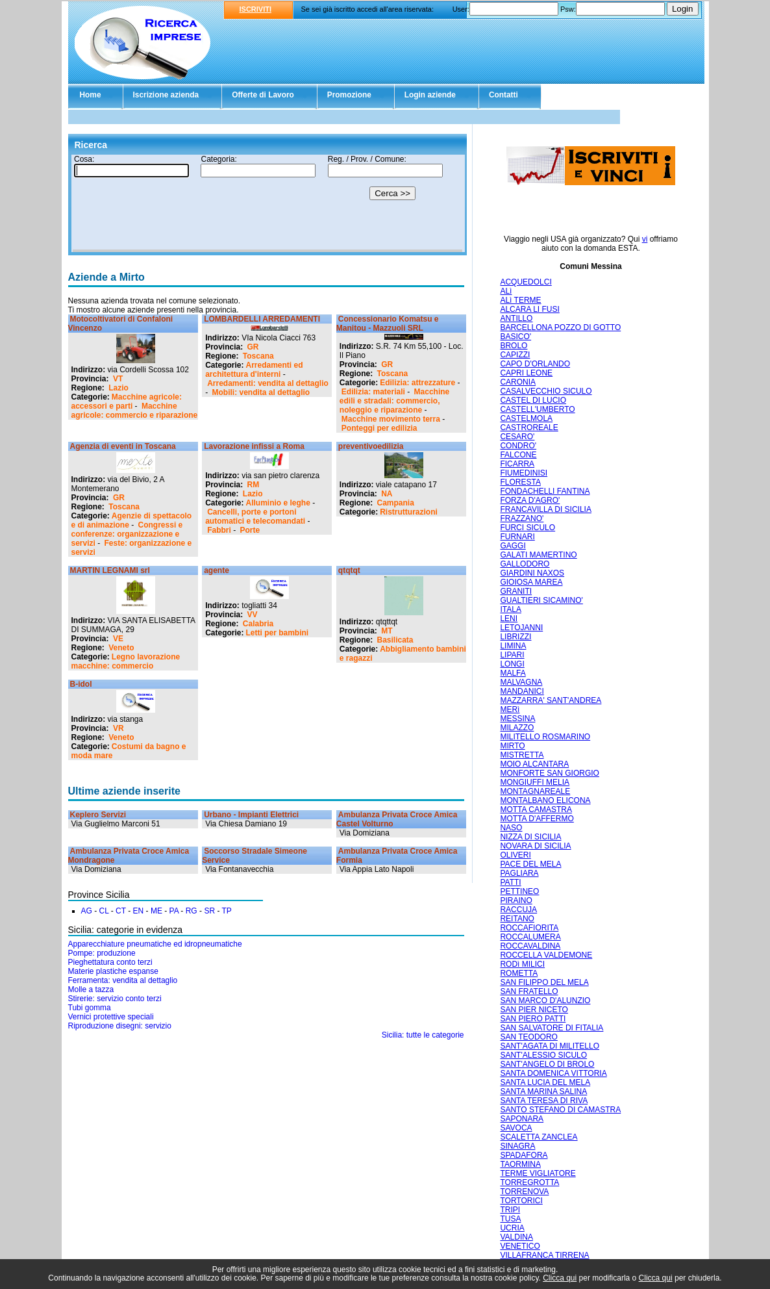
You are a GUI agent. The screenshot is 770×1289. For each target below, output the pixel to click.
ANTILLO (516, 318)
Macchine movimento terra (391, 419)
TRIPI (510, 1209)
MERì (509, 709)
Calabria (258, 623)
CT (121, 910)
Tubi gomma (89, 1007)
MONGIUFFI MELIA (534, 782)
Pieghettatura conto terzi (110, 962)
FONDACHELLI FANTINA (545, 491)
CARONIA (518, 382)
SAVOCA (516, 1127)
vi (645, 239)
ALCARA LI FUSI (529, 309)
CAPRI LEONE (526, 372)
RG (191, 910)
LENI (508, 618)
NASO (511, 827)
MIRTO (512, 745)
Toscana (258, 356)
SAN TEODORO (528, 1036)
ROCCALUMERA (530, 936)
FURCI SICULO (527, 527)
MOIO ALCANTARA (534, 764)
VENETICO (520, 1246)
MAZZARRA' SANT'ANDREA (550, 700)
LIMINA (513, 645)
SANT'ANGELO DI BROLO (547, 1064)
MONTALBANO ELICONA (545, 800)
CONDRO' (518, 445)
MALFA (512, 673)
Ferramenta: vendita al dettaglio (123, 980)
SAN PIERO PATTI (532, 1018)
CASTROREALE (529, 427)
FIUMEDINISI (523, 473)
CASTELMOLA (526, 418)
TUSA (510, 1218)
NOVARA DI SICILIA (535, 845)
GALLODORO (524, 563)
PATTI (510, 882)
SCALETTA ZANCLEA (538, 1137)
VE (118, 638)
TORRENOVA (524, 1191)
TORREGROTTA (529, 1182)
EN (138, 910)
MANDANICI (521, 691)
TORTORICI (521, 1200)
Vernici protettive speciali (111, 1016)
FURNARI (517, 536)
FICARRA (517, 463)
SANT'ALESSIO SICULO (543, 1055)
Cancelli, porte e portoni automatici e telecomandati (255, 516)
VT (118, 378)
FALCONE (518, 454)
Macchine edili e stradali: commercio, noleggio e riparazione (394, 401)
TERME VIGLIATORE (537, 1173)
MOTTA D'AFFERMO (536, 818)
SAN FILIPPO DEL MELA (544, 982)
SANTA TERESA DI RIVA (544, 1100)
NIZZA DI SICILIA (530, 836)
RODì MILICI (522, 964)
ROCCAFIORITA (529, 927)
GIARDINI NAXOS (532, 573)
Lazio (118, 387)
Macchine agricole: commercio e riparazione (134, 411)
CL (104, 910)
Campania (395, 502)
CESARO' (517, 436)
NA (386, 493)
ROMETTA (519, 973)
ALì (506, 291)
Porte (250, 530)
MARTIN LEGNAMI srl (110, 570)
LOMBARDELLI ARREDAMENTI (262, 319)
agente (216, 570)
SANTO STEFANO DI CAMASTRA (560, 1109)
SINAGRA (517, 1146)
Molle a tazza (91, 989)
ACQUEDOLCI (525, 282)
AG (86, 910)
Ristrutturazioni (409, 512)
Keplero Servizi (98, 814)
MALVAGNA (521, 682)
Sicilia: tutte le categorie (423, 1035)
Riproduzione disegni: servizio (119, 1025)
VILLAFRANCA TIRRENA (544, 1255)
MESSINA (517, 718)
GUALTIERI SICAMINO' (541, 600)
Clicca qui (560, 1278)
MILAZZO (517, 727)
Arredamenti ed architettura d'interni (254, 370)
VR (118, 728)
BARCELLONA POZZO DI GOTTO (560, 327)
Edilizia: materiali (373, 391)
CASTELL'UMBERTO (537, 409)
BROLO (513, 345)
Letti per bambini (277, 632)
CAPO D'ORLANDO (535, 363)
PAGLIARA (519, 873)
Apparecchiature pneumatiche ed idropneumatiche (155, 944)
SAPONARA (521, 1118)
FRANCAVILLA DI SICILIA (545, 509)
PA (174, 910)
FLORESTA (520, 482)
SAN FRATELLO (529, 991)
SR (209, 910)
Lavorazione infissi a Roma (254, 446)
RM (253, 484)
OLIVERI (515, 855)
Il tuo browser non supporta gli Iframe (267, 203)
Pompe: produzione (102, 953)
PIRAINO (516, 900)
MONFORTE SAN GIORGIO (549, 773)
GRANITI (516, 591)
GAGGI (512, 545)
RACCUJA (518, 909)
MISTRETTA (521, 754)
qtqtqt (349, 570)
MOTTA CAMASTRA (535, 809)
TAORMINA (520, 1164)
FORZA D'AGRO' (530, 500)
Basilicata (395, 639)
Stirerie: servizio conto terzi (115, 998)
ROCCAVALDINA (530, 946)
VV (252, 614)
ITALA (510, 609)
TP (227, 910)
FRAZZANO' (521, 518)
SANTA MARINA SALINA (543, 1091)
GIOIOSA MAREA (531, 582)
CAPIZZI (515, 354)
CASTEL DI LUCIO (533, 400)
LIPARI (512, 654)
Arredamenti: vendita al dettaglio (268, 383)
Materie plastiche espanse (113, 971)
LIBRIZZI (515, 636)
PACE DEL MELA (530, 864)
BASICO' (515, 336)
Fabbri (219, 530)
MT (386, 630)
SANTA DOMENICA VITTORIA (553, 1073)
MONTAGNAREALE (535, 791)
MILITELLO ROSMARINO (545, 736)
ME (156, 910)
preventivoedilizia (371, 446)
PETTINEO (519, 891)
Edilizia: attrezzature (417, 382)
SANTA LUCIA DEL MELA (545, 1082)
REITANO (517, 918)
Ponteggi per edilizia (379, 428)
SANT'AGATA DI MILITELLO (549, 1046)
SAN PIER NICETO (533, 1009)
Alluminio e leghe (278, 502)
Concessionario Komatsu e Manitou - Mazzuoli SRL (387, 323)
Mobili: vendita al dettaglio (261, 392)
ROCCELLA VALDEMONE (546, 955)
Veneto (121, 647)
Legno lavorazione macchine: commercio (125, 661)
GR (253, 346)
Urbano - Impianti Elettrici (251, 814)
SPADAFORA (523, 1155)
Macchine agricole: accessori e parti (126, 401)
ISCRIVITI (256, 9)
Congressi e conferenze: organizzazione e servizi (127, 534)
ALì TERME (520, 300)
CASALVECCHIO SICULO (545, 391)
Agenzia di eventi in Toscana (123, 446)
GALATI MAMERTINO (538, 554)
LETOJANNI (521, 627)
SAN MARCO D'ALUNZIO (545, 1000)
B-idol (81, 684)
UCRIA (512, 1227)
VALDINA (516, 1237)
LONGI (512, 664)
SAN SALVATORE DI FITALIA (551, 1027)
